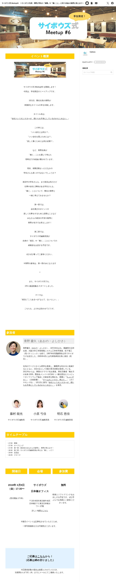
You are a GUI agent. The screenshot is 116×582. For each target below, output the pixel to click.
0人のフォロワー (87, 62)
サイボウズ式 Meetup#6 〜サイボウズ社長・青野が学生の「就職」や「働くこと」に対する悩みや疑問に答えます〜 (42, 3)
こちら (45, 511)
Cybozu (92, 52)
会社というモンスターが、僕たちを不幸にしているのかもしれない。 (40, 119)
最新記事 (85, 68)
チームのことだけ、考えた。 (55, 380)
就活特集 (33, 286)
